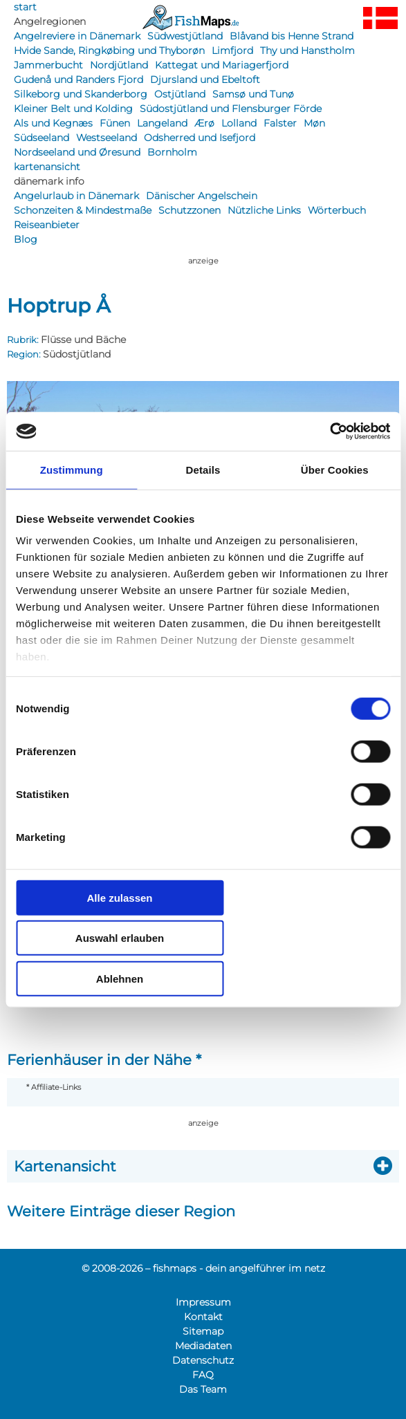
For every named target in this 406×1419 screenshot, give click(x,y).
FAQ (203, 1375)
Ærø (204, 123)
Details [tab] (203, 469)
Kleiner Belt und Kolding (73, 108)
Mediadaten (203, 1345)
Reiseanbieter (47, 225)
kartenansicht (47, 166)
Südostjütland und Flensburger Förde (231, 108)
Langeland (162, 123)
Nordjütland (119, 65)
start (25, 7)
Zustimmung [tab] (71, 469)
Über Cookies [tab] (335, 469)
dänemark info (49, 181)
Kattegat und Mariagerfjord (221, 65)
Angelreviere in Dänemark (77, 36)
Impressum (203, 1302)
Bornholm (172, 152)
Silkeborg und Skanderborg (80, 94)
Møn (314, 123)
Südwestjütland (185, 36)
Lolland (239, 123)
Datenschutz (203, 1360)
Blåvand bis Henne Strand (291, 36)
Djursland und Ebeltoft (205, 79)
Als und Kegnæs (53, 123)
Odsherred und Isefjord (199, 137)
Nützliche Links (264, 210)
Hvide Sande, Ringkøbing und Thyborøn (109, 50)
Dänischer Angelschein (201, 195)
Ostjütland (179, 94)
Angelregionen (50, 21)
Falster (280, 123)
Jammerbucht (48, 65)
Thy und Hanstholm (307, 50)
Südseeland (41, 137)
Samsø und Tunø (253, 94)
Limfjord (232, 50)
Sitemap (203, 1331)
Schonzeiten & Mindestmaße (82, 210)
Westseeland (106, 137)
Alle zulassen (119, 897)
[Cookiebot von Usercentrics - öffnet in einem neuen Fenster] (329, 431)
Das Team (203, 1389)
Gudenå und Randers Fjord (78, 79)
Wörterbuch (337, 210)
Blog (25, 239)
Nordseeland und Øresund (77, 152)
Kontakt (203, 1316)
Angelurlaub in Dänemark (76, 195)
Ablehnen (119, 978)
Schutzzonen (189, 210)
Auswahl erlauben (119, 938)
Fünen (115, 123)
